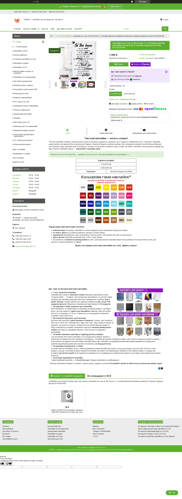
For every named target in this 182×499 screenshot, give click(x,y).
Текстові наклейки (64, 36)
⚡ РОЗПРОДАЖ (20, 47)
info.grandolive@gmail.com (25, 246)
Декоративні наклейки (56, 431)
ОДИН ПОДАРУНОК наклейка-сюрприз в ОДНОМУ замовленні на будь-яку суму (67, 411)
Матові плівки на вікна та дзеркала (23, 72)
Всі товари (16, 42)
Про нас (45, 29)
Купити (120, 64)
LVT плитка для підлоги (23, 140)
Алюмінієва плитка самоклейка (26, 106)
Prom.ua (102, 448)
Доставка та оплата (10, 431)
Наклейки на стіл (20, 67)
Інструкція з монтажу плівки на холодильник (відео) (158, 426)
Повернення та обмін (21, 154)
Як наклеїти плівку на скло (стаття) (152, 434)
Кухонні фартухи (20, 55)
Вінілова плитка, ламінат (23, 85)
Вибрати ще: (122, 99)
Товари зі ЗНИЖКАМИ (101, 431)
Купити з (142, 64)
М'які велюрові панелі (22, 144)
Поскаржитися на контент (105, 450)
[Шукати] (165, 28)
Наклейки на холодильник (58, 429)
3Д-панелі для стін (55, 439)
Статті (95, 436)
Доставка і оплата (64, 29)
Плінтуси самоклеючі (22, 110)
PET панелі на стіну (21, 102)
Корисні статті (18, 162)
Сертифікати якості (10, 439)
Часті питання (18, 158)
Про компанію (7, 429)
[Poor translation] (9, 464)
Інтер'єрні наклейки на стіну (25, 59)
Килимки (17, 118)
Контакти (78, 29)
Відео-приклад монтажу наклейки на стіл (154, 429)
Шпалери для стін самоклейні (25, 126)
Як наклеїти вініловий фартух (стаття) (153, 431)
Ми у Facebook (98, 429)
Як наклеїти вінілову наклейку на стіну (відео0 (156, 436)
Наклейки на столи (55, 436)
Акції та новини (18, 149)
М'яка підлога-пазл (21, 93)
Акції (53, 29)
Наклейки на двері (21, 63)
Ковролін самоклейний (23, 98)
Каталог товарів (29, 29)
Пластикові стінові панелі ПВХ (25, 89)
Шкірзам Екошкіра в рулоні (24, 130)
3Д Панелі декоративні (23, 81)
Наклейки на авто (21, 51)
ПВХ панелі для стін (22, 122)
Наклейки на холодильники (24, 77)
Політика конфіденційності (124, 450)
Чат (172, 493)
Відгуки (96, 426)
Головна (17, 29)
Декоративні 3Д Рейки (22, 114)
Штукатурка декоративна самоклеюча (24, 135)
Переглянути (115, 6)
